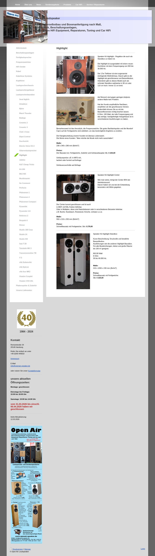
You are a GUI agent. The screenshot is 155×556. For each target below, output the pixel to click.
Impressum (15, 359)
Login (143, 549)
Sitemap (27, 549)
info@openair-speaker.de (20, 366)
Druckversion (16, 549)
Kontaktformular (34, 371)
